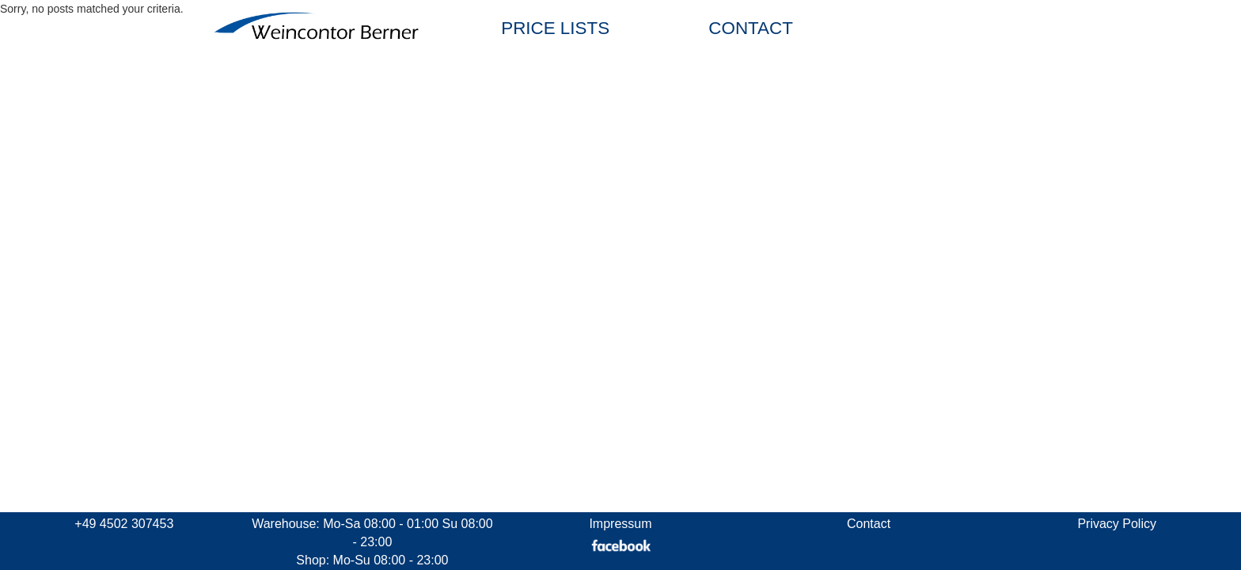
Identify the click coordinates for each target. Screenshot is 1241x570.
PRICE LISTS (555, 28)
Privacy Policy (1116, 523)
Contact (868, 523)
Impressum (620, 523)
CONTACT (750, 28)
